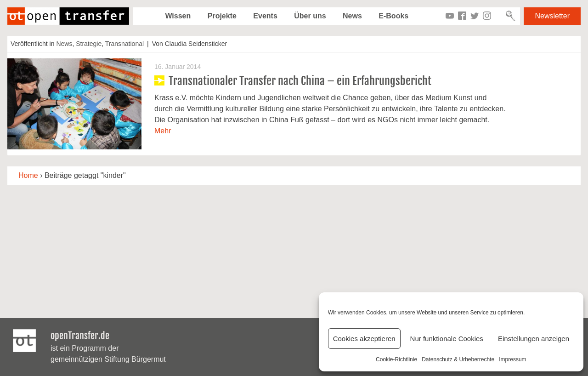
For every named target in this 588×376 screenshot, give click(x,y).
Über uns (310, 16)
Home (28, 175)
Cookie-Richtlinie (396, 359)
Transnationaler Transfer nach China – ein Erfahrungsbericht (300, 81)
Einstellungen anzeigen (533, 338)
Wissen (178, 16)
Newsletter (552, 16)
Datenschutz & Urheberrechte (458, 359)
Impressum (512, 359)
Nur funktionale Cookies (446, 338)
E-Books (393, 16)
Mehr (162, 131)
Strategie (89, 43)
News (352, 16)
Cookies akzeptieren (364, 338)
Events (265, 16)
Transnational (124, 43)
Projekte (222, 16)
